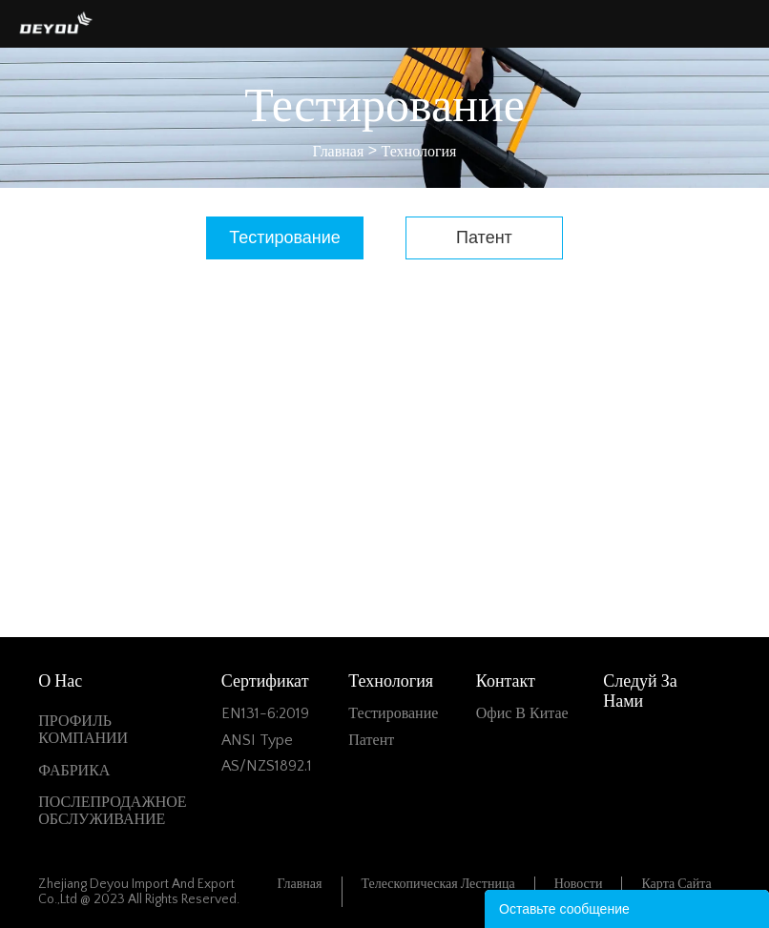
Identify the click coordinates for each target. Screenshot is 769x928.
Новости (578, 884)
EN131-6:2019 (265, 713)
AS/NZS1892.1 (266, 765)
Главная (338, 151)
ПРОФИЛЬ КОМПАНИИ (83, 729)
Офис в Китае (522, 713)
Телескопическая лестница (438, 884)
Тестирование (285, 237)
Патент (484, 237)
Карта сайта (676, 884)
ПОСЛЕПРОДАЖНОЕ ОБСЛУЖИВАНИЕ (112, 811)
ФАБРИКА (74, 770)
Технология (419, 151)
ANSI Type (257, 740)
